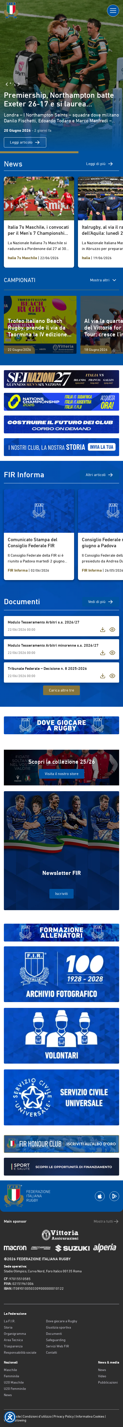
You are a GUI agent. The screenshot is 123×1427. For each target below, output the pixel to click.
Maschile (10, 1370)
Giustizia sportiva (58, 1327)
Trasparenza (13, 1346)
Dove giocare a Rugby (61, 1321)
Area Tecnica (13, 1340)
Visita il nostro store (61, 773)
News (8, 1395)
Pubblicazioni (108, 1382)
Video (102, 1376)
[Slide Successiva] (19, 84)
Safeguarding (55, 1340)
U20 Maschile (14, 1382)
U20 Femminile (15, 1389)
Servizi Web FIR (57, 1346)
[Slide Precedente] (7, 84)
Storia (8, 1327)
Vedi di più (100, 602)
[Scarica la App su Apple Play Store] (100, 1196)
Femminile (11, 1376)
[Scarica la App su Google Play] (114, 1196)
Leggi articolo (25, 142)
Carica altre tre (61, 690)
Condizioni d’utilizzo (37, 1416)
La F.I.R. (9, 1321)
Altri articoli (99, 475)
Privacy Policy (64, 1416)
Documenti (54, 1334)
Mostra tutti (106, 1221)
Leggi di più (99, 164)
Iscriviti (61, 893)
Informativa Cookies (90, 1416)
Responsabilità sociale (20, 1352)
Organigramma (15, 1334)
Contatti (51, 1352)
